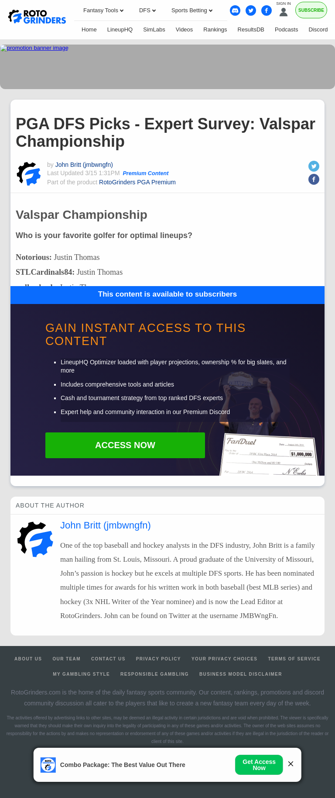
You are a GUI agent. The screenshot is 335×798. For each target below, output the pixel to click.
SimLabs (154, 29)
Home (89, 29)
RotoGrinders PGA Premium (137, 182)
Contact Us (108, 658)
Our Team (66, 658)
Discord (318, 29)
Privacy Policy (158, 658)
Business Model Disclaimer (240, 674)
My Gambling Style (81, 674)
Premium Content (145, 173)
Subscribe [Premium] (311, 10)
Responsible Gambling (154, 674)
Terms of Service (294, 658)
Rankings (215, 29)
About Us (28, 658)
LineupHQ (120, 29)
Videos (184, 29)
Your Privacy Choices (224, 658)
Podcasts (286, 29)
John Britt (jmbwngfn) (84, 164)
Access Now (125, 445)
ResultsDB (251, 29)
